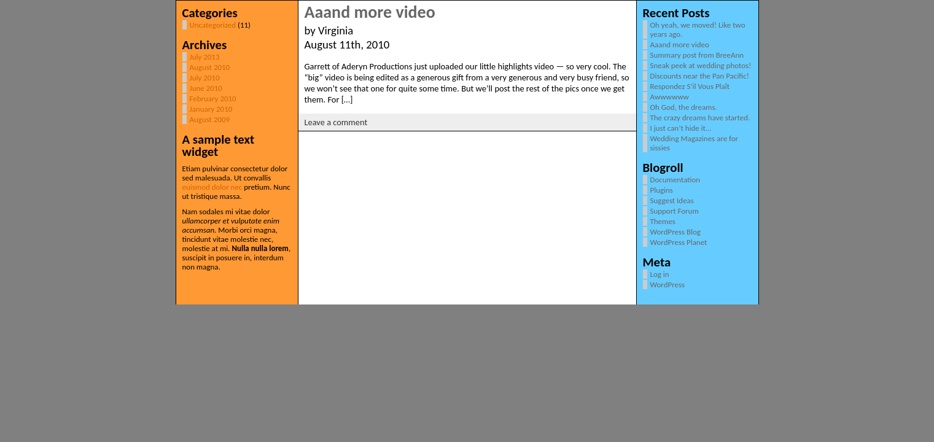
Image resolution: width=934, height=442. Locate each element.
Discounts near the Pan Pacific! (699, 75)
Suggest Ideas (672, 200)
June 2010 (206, 88)
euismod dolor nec (212, 187)
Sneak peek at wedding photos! (701, 65)
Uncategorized (213, 24)
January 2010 (211, 109)
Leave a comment (336, 122)
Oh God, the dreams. (683, 107)
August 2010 (210, 67)
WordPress (667, 284)
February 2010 (213, 98)
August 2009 (210, 119)
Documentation (675, 179)
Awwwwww (669, 96)
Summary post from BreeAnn (697, 55)
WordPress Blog (675, 231)
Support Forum (674, 210)
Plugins (661, 190)
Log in (659, 274)
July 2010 (205, 77)
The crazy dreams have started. (700, 117)
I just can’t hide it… (680, 128)
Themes (662, 221)
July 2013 (205, 56)
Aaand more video (370, 12)
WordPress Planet (678, 242)
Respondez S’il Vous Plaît (690, 86)
